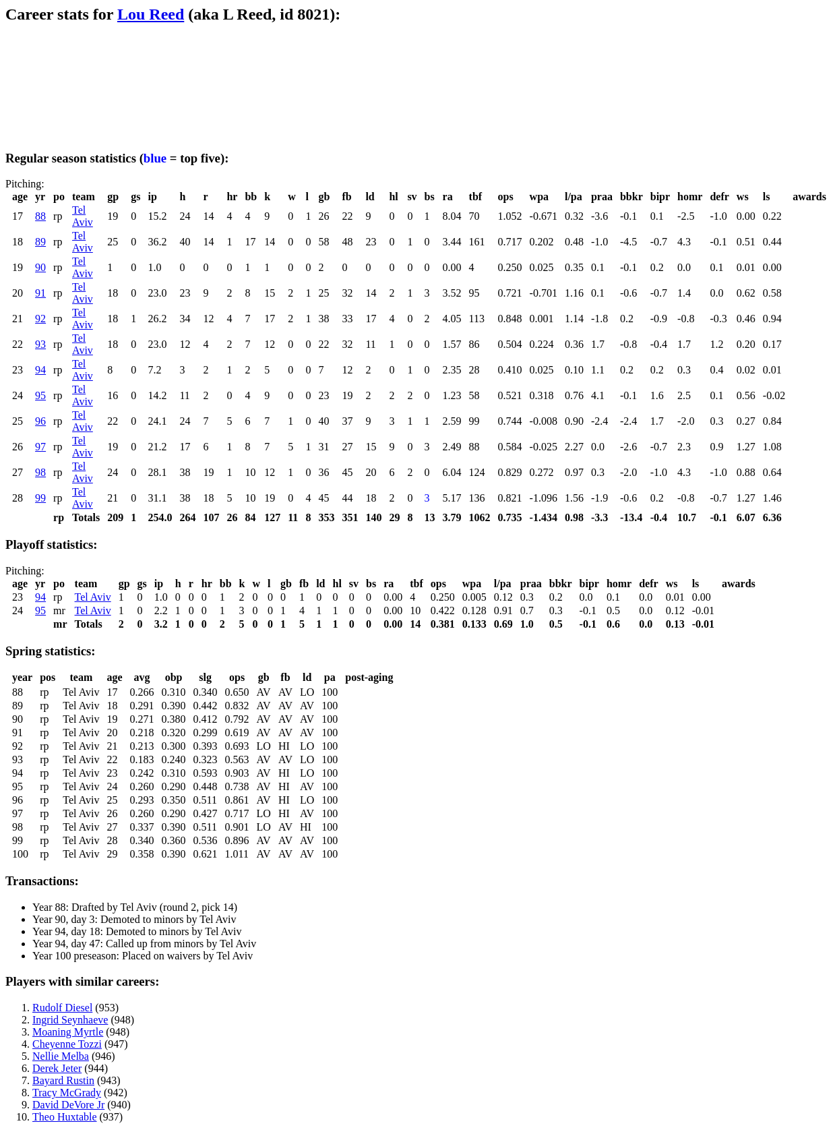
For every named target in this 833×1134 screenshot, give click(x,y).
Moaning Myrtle (67, 1032)
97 (40, 446)
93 (40, 344)
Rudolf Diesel (62, 1007)
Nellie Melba (60, 1056)
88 (40, 216)
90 (40, 267)
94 (40, 370)
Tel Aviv (82, 216)
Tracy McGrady (66, 1092)
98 (40, 472)
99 (40, 498)
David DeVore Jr (68, 1104)
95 (40, 395)
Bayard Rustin (63, 1080)
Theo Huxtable (64, 1117)
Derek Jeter (57, 1068)
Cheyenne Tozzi (67, 1044)
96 (40, 421)
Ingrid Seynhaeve (70, 1019)
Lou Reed (150, 14)
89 (40, 241)
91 (40, 293)
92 (40, 318)
